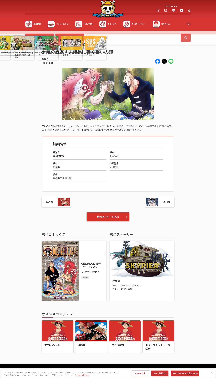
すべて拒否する (160, 375)
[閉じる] (212, 374)
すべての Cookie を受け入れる (185, 375)
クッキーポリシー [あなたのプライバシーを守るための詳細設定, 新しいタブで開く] (82, 377)
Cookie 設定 (140, 375)
